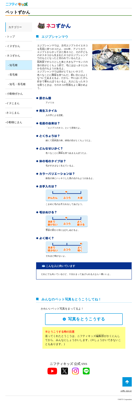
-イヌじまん (12, 103)
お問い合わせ (126, 391)
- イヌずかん (12, 46)
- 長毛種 (13, 74)
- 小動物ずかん (14, 93)
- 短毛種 (13, 65)
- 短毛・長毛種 (17, 84)
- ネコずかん (12, 55)
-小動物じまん (13, 122)
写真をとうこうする (86, 319)
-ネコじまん (12, 112)
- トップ (10, 36)
